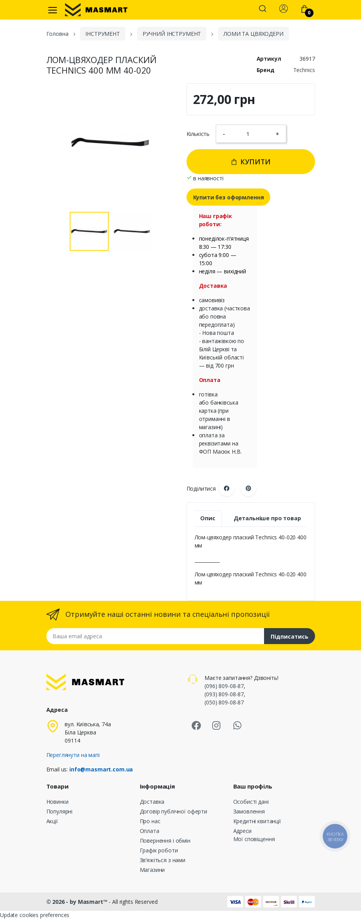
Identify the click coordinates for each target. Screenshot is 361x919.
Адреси (242, 830)
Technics (304, 70)
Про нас (150, 821)
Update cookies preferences (34, 915)
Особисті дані (251, 801)
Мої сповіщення (254, 839)
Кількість (198, 133)
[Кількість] (250, 133)
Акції (52, 821)
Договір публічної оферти (174, 811)
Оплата (149, 830)
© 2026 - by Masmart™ (77, 901)
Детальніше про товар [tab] (267, 518)
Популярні (59, 811)
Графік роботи (159, 850)
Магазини (152, 869)
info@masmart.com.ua (101, 769)
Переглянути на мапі (73, 755)
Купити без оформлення (228, 197)
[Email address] (155, 636)
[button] (262, 9)
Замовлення (249, 811)
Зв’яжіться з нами (163, 860)
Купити (251, 161)
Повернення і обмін (165, 840)
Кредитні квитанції (257, 821)
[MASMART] (96, 9)
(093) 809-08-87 (224, 694)
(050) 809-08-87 (224, 702)
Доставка (152, 801)
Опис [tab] (207, 518)
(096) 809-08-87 (224, 686)
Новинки (57, 801)
